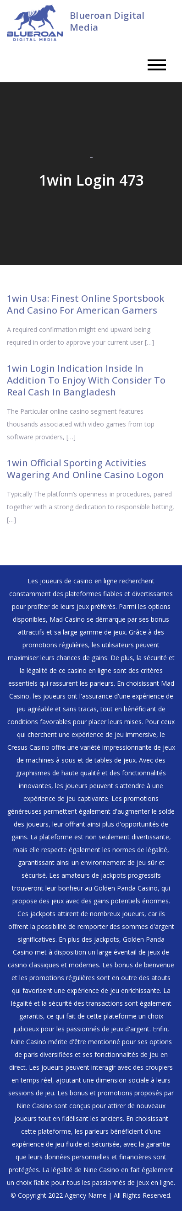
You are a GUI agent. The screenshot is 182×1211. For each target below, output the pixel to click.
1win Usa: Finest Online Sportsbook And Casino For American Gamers (85, 304)
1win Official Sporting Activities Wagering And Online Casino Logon (85, 469)
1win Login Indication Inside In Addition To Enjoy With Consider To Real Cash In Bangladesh (86, 380)
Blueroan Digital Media (107, 21)
